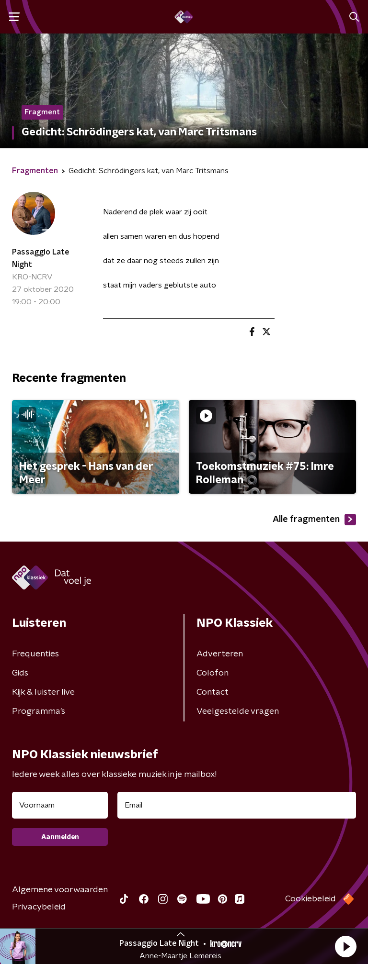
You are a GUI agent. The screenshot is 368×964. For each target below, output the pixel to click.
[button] (345, 946)
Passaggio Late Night (40, 258)
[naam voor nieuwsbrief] (60, 805)
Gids (20, 673)
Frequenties (35, 654)
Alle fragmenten (314, 519)
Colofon (212, 673)
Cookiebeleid (310, 899)
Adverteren (219, 654)
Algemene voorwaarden (60, 890)
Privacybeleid (39, 907)
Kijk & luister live (43, 692)
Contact (212, 692)
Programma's (38, 711)
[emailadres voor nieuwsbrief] (236, 805)
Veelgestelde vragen (237, 711)
